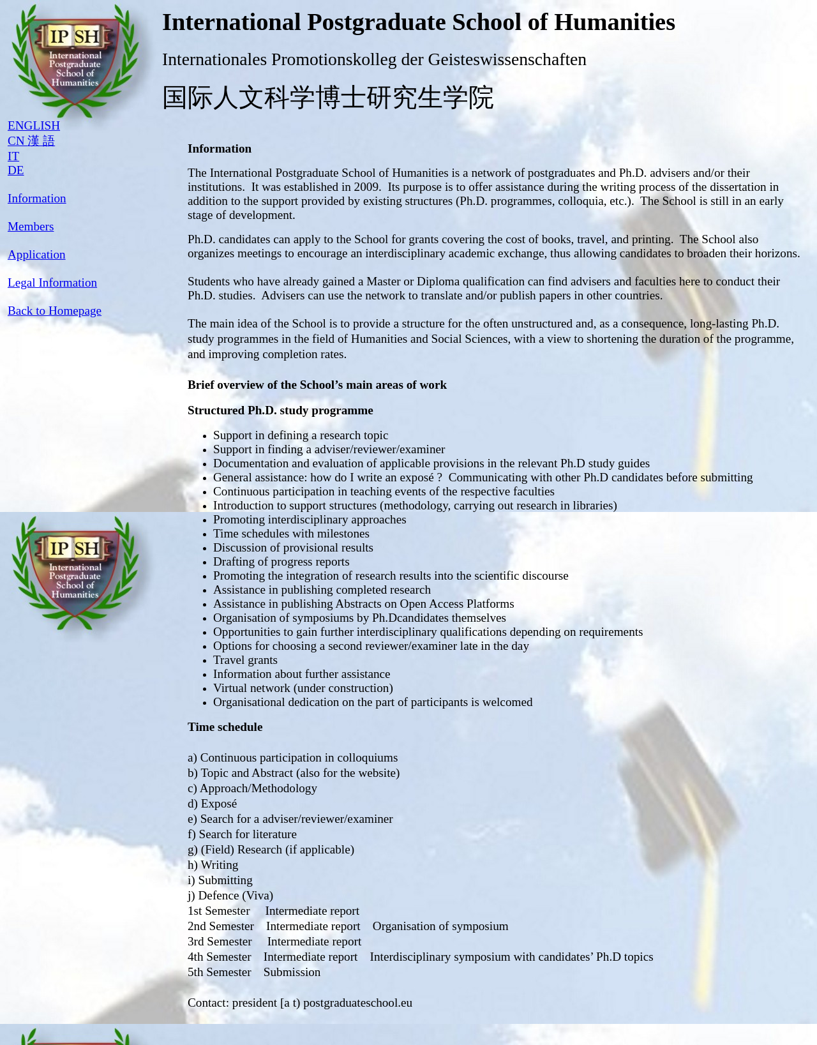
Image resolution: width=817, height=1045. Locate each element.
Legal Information (52, 282)
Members (31, 226)
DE (16, 170)
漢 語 (41, 140)
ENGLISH (34, 125)
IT (13, 156)
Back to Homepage (54, 310)
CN (17, 140)
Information (37, 198)
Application (37, 254)
